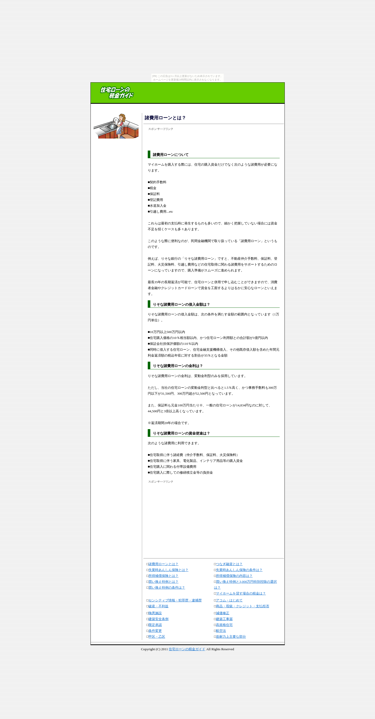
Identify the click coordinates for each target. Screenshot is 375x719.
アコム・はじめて (229, 600)
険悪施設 (155, 613)
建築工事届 (224, 619)
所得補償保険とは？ (163, 576)
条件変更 (155, 631)
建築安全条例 (158, 619)
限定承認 (155, 625)
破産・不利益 (158, 606)
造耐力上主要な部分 (231, 636)
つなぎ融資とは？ (229, 564)
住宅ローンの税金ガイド (187, 649)
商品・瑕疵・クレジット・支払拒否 (242, 606)
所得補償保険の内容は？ (234, 576)
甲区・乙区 (157, 636)
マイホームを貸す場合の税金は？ (241, 593)
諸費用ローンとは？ (163, 564)
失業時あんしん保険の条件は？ (239, 570)
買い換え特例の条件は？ (167, 587)
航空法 (221, 631)
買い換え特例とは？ (163, 582)
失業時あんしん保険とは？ (168, 570)
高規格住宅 (224, 625)
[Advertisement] (115, 156)
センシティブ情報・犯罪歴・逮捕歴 (175, 600)
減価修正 (222, 613)
